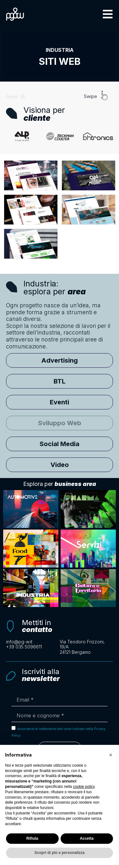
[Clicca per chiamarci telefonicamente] (33, 647)
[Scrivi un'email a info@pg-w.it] (33, 642)
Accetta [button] (87, 838)
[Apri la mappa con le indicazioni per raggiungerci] (86, 647)
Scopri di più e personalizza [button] (59, 852)
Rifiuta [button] (32, 838)
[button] (107, 14)
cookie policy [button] (84, 786)
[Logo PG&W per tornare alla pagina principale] (15, 14)
